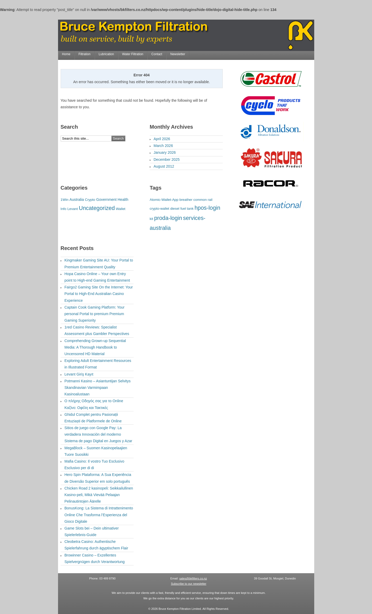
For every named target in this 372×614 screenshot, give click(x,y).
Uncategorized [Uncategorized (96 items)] (97, 208)
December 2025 (167, 159)
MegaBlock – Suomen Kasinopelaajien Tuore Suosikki (96, 451)
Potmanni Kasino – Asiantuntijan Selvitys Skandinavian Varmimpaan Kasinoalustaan (98, 387)
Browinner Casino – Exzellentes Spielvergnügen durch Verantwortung (95, 558)
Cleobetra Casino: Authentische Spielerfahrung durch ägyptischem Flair (96, 544)
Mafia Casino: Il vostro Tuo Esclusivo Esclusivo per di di (94, 464)
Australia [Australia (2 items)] (77, 199)
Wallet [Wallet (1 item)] (120, 209)
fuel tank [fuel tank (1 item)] (186, 209)
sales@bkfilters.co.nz (193, 578)
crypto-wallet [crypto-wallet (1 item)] (159, 209)
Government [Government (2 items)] (106, 199)
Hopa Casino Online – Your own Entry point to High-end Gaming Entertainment (97, 277)
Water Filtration (132, 54)
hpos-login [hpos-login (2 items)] (207, 208)
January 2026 (165, 152)
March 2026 (163, 146)
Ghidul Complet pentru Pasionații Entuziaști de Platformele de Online (93, 417)
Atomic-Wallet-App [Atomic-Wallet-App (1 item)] (164, 200)
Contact (156, 54)
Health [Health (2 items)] (123, 199)
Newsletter (177, 54)
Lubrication (106, 54)
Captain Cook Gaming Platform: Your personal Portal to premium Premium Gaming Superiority (95, 313)
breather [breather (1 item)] (185, 200)
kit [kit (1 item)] (151, 219)
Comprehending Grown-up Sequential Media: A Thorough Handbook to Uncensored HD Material (95, 347)
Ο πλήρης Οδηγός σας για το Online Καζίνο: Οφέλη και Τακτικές (94, 404)
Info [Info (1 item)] (63, 209)
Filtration (84, 54)
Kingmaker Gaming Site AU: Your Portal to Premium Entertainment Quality (99, 263)
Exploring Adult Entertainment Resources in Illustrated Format (98, 364)
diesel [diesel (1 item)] (174, 209)
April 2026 (162, 139)
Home (66, 54)
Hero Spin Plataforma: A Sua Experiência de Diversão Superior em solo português (98, 478)
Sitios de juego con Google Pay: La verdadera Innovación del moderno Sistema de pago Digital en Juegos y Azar (98, 434)
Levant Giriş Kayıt (79, 374)
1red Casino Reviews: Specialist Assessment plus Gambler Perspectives (97, 330)
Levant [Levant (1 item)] (72, 209)
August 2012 (164, 166)
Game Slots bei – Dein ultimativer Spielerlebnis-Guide (92, 531)
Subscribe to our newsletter (189, 583)
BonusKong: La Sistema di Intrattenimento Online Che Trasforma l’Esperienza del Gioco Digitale (99, 514)
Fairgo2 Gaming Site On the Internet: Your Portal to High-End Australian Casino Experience (99, 293)
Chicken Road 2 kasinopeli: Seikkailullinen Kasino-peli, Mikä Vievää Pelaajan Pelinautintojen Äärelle (99, 494)
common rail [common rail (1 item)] (203, 200)
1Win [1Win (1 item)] (64, 200)
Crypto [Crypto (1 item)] (90, 200)
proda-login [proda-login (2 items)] (168, 218)
